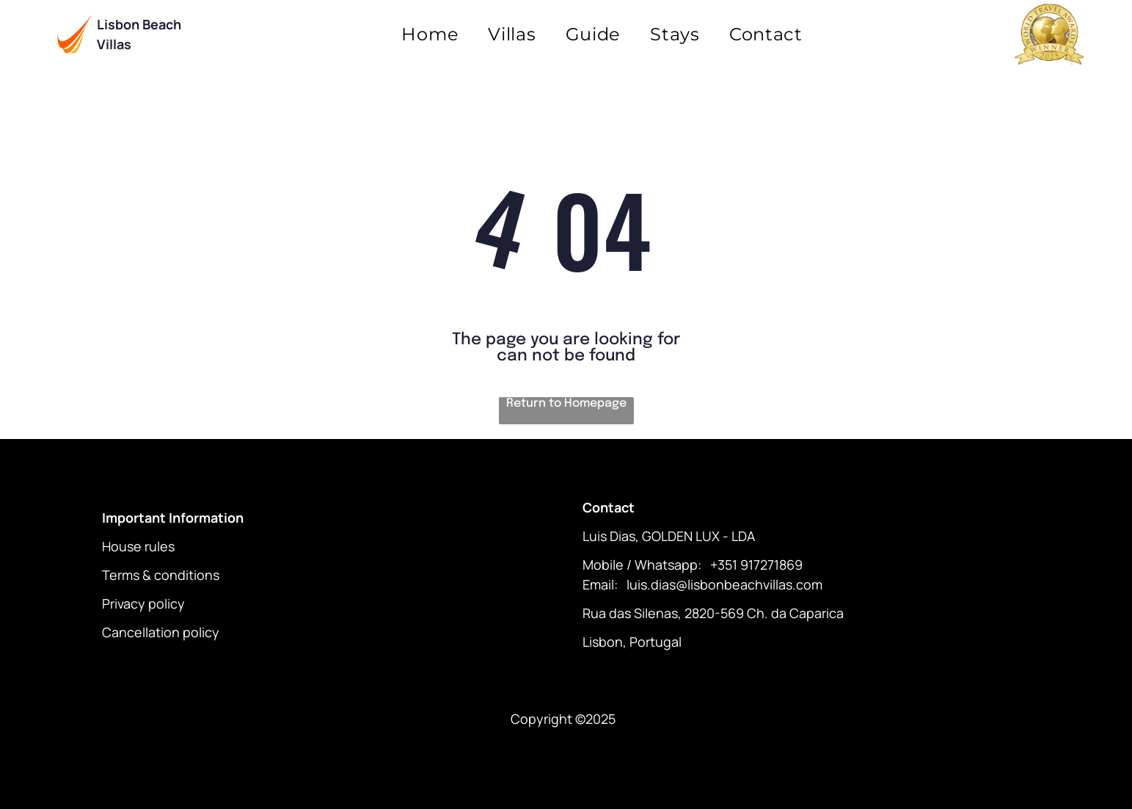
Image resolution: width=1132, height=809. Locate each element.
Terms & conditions (160, 575)
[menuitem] (430, 34)
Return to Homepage (566, 403)
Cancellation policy (160, 632)
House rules (138, 546)
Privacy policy (143, 603)
